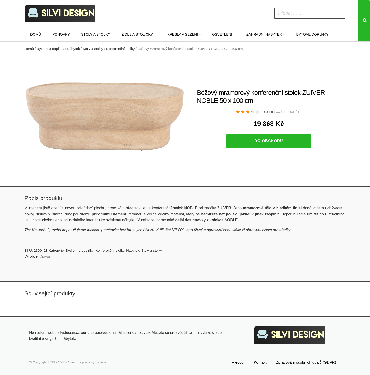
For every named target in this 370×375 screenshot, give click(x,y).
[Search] (364, 20)
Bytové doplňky (312, 34)
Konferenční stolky (120, 49)
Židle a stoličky (137, 34)
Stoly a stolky (95, 34)
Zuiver (45, 257)
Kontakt (260, 362)
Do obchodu (268, 141)
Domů (35, 34)
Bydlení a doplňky (50, 49)
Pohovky (61, 34)
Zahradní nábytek (264, 34)
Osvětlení (222, 34)
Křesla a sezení (182, 34)
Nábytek (73, 49)
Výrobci (238, 362)
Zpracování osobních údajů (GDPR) (306, 362)
